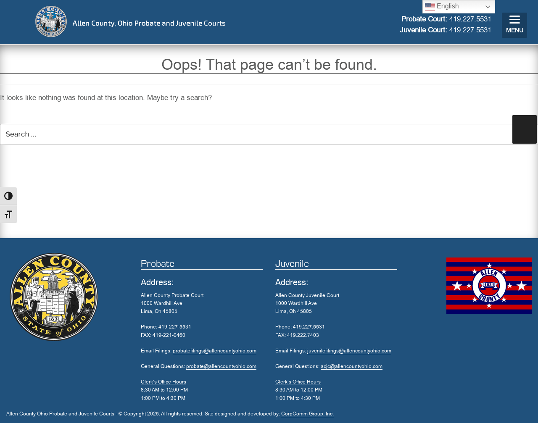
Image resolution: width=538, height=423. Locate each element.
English (442, 7)
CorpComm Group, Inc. (307, 413)
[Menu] (514, 25)
